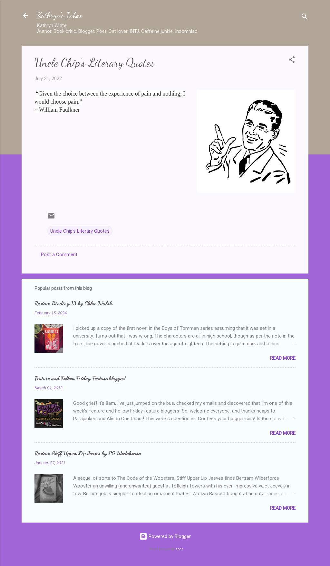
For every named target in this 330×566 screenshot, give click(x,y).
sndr (179, 549)
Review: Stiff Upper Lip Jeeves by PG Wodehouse (87, 453)
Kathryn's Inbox (59, 15)
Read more (283, 358)
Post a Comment (59, 254)
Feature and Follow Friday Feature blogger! (80, 378)
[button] (292, 61)
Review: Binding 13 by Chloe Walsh (73, 303)
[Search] (304, 17)
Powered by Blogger (165, 536)
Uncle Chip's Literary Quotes (80, 231)
